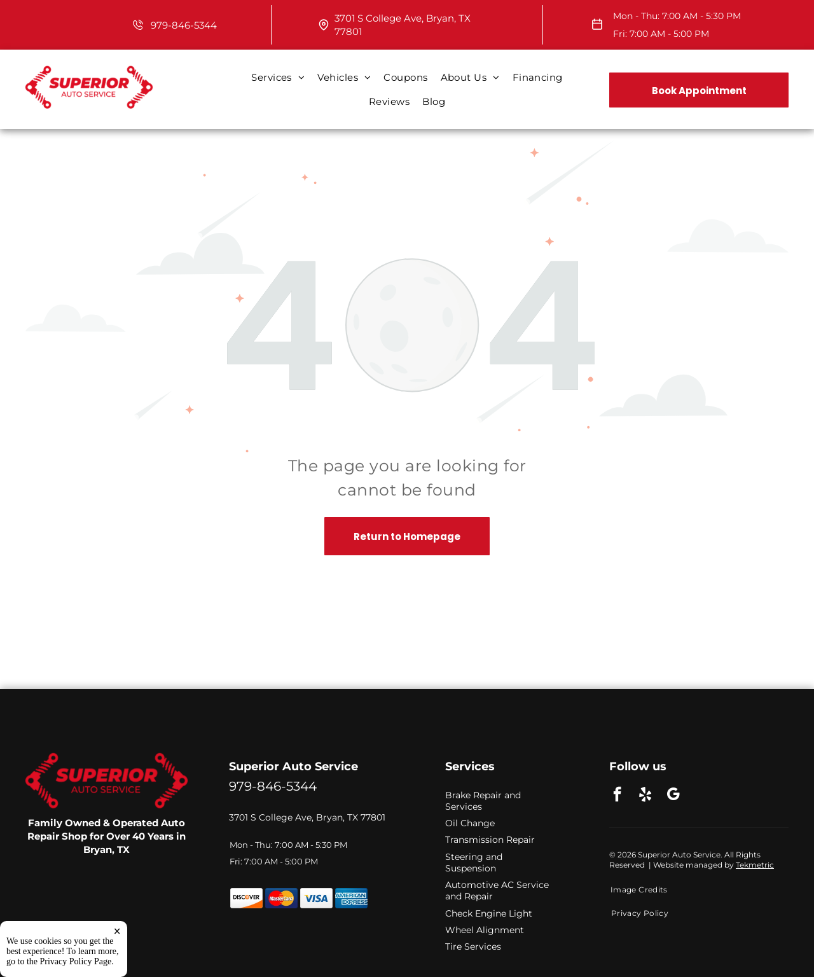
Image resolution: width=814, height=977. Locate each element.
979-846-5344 (184, 25)
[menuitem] (278, 78)
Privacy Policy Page (76, 961)
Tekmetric (755, 865)
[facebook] (617, 795)
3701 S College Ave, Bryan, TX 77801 (307, 817)
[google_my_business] (673, 795)
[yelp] (645, 795)
